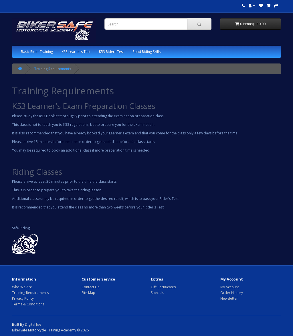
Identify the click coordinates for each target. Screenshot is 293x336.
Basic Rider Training (37, 51)
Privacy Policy (23, 298)
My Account (229, 287)
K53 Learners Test (76, 51)
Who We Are (22, 287)
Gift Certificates (163, 287)
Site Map (88, 292)
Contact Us (90, 287)
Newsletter (229, 298)
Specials (157, 292)
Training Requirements (52, 68)
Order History (231, 292)
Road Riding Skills (146, 51)
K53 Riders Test (111, 51)
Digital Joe (33, 324)
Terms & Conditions (28, 304)
